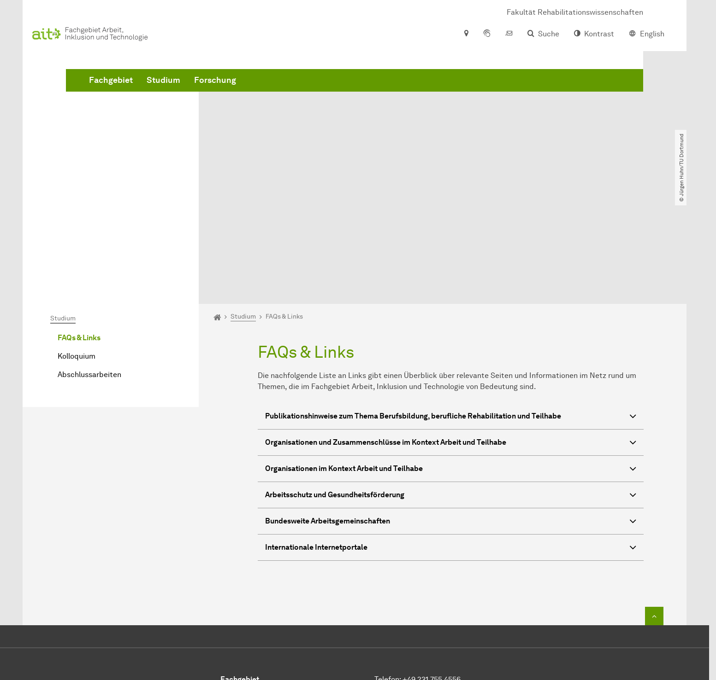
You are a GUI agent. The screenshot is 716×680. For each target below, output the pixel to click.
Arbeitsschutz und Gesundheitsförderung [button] (450, 390)
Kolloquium (76, 250)
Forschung (355, 92)
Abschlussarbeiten (89, 269)
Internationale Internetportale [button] (450, 443)
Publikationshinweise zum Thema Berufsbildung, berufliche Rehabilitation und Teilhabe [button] (450, 312)
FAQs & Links (79, 232)
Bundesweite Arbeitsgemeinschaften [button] (450, 417)
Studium (303, 92)
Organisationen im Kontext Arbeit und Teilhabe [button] (450, 364)
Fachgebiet (251, 92)
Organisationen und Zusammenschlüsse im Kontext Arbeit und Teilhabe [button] (450, 338)
